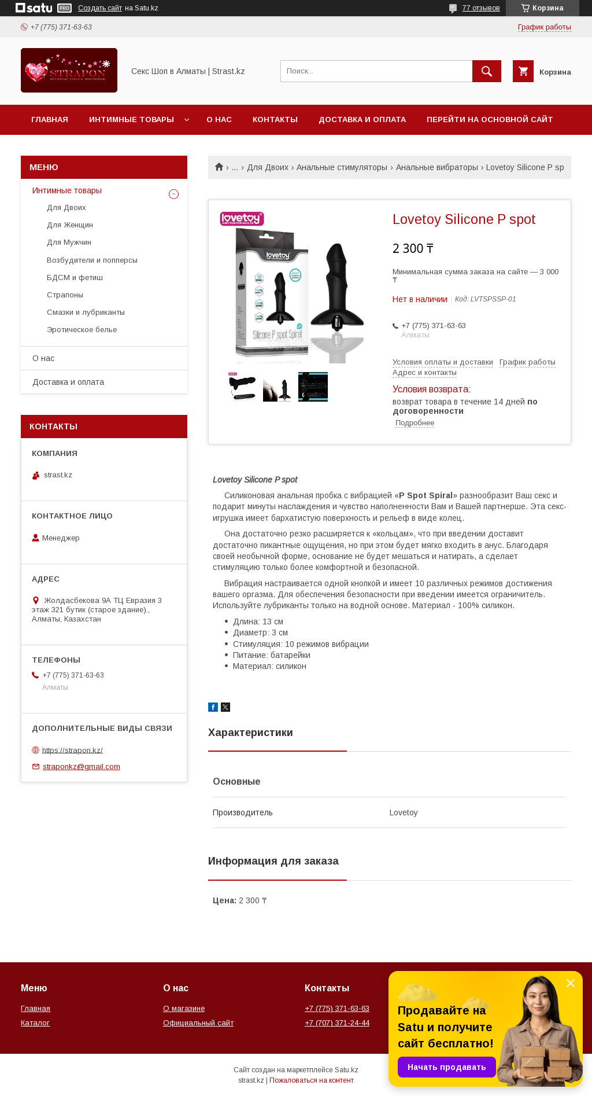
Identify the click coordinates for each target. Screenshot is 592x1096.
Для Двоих (267, 167)
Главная (49, 119)
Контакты (275, 119)
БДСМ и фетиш (75, 277)
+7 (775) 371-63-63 (337, 1008)
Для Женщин (70, 224)
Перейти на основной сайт (490, 119)
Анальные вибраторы (437, 167)
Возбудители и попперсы (92, 260)
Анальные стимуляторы (342, 167)
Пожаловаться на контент (311, 1080)
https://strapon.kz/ (72, 749)
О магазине (184, 1008)
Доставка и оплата (362, 119)
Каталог (35, 1022)
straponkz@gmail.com (81, 766)
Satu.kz (346, 1070)
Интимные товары (131, 119)
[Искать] (486, 71)
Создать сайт (100, 8)
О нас (219, 119)
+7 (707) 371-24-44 (337, 1022)
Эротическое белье (82, 329)
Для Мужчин (69, 242)
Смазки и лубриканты (86, 312)
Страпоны (65, 294)
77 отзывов (481, 8)
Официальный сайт (198, 1022)
